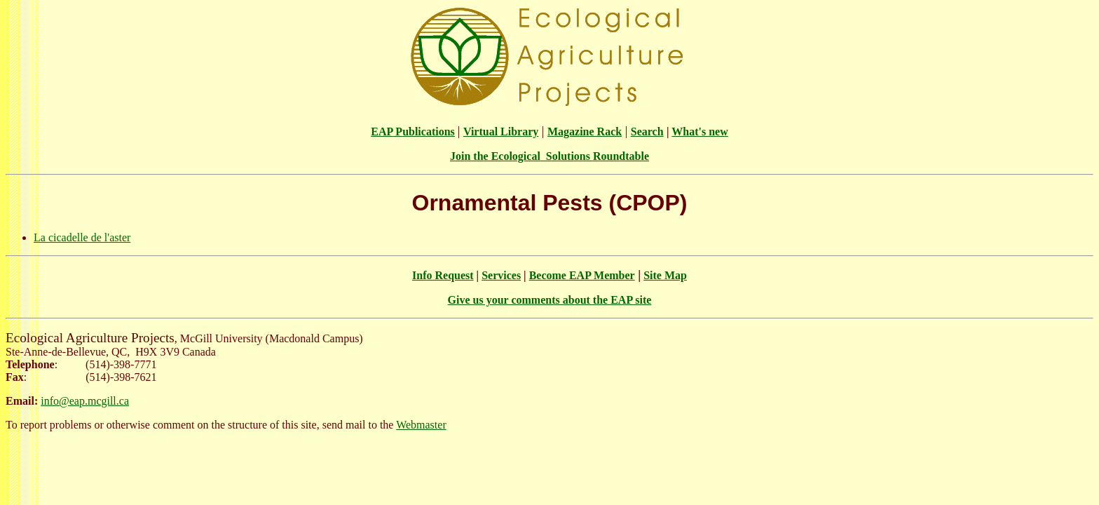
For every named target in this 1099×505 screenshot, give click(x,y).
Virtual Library (500, 131)
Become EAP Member (582, 275)
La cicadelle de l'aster (82, 237)
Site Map (665, 275)
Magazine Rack (584, 131)
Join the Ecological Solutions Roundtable (549, 156)
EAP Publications (413, 131)
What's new (699, 131)
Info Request (443, 275)
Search (647, 131)
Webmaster (421, 425)
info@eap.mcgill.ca (85, 401)
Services (501, 275)
